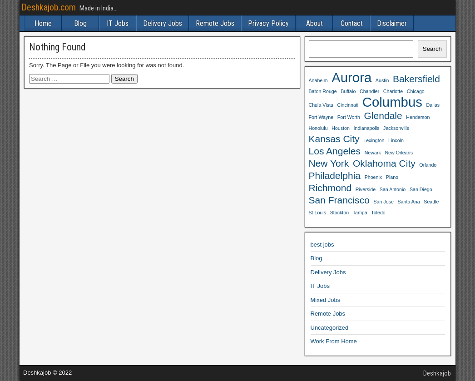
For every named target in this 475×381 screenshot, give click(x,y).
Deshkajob (437, 373)
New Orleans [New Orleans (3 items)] (399, 152)
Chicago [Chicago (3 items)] (416, 91)
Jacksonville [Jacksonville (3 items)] (396, 128)
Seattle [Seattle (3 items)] (431, 201)
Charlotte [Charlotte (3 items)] (393, 91)
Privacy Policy (268, 23)
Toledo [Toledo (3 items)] (378, 212)
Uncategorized (330, 327)
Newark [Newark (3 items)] (373, 152)
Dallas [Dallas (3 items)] (433, 105)
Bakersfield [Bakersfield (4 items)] (416, 79)
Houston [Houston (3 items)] (341, 128)
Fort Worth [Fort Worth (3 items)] (348, 117)
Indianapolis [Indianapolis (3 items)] (367, 128)
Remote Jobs (215, 23)
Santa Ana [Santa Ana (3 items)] (409, 201)
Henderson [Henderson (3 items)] (418, 117)
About (314, 23)
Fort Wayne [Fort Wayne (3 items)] (321, 117)
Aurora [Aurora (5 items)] (351, 77)
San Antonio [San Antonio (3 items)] (393, 189)
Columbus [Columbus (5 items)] (392, 102)
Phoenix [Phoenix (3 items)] (373, 177)
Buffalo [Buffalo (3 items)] (348, 91)
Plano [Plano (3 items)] (392, 177)
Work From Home (334, 341)
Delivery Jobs (162, 23)
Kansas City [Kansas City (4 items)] (334, 139)
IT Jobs (118, 23)
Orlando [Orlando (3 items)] (427, 165)
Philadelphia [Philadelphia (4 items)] (335, 175)
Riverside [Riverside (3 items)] (366, 189)
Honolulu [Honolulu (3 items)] (318, 128)
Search (432, 48)
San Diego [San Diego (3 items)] (421, 189)
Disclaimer (392, 23)
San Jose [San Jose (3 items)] (383, 201)
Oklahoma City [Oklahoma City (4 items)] (384, 163)
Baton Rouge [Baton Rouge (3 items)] (323, 91)
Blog (80, 23)
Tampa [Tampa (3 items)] (360, 212)
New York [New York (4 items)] (329, 163)
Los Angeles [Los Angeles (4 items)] (335, 151)
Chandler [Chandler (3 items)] (369, 91)
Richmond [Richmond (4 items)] (330, 188)
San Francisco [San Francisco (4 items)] (339, 200)
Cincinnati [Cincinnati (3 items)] (347, 105)
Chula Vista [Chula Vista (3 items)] (321, 105)
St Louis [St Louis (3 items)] (318, 212)
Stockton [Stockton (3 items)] (339, 212)
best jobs (322, 244)
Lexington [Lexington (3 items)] (373, 140)
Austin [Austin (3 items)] (382, 80)
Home (43, 23)
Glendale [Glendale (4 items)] (383, 115)
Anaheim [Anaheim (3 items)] (318, 80)
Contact (352, 23)
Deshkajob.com (48, 7)
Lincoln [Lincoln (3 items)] (396, 140)
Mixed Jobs (326, 300)
